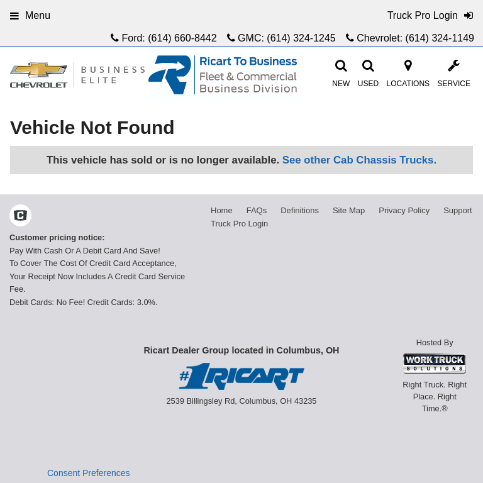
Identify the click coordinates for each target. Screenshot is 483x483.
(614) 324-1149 (440, 38)
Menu (30, 15)
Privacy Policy (404, 210)
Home (222, 210)
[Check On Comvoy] (20, 217)
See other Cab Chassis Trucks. (359, 160)
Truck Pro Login (239, 223)
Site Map (349, 210)
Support (457, 210)
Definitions (299, 210)
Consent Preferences (88, 473)
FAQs (257, 210)
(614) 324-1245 (301, 38)
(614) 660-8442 (182, 38)
